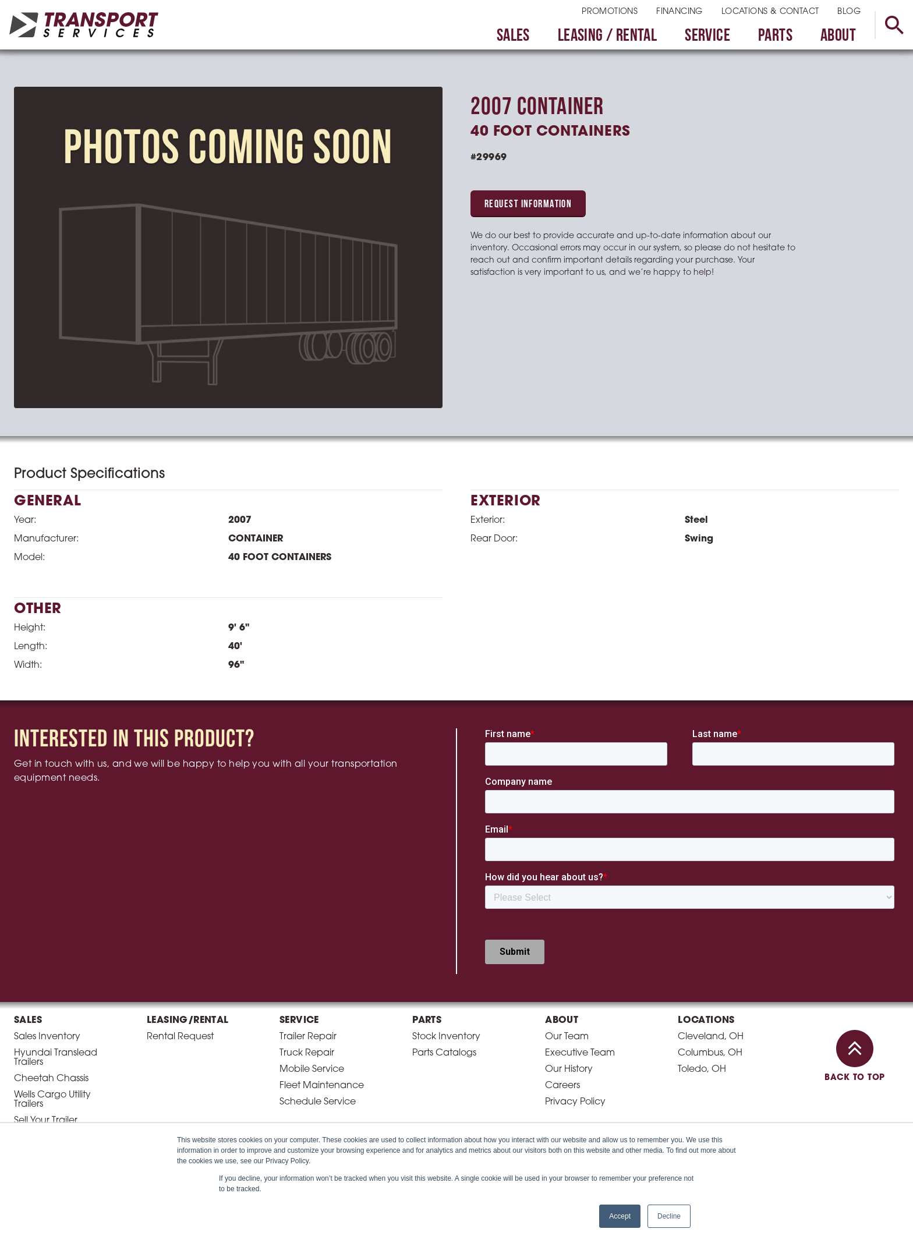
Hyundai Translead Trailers (55, 1058)
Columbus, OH (710, 1053)
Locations (706, 1020)
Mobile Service (311, 1069)
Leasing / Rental (607, 36)
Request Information (528, 204)
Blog (849, 12)
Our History (569, 1069)
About (838, 36)
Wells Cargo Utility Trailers (52, 1099)
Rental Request (180, 1037)
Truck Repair (306, 1053)
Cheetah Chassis (51, 1078)
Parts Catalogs (444, 1053)
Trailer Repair (308, 1037)
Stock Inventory (446, 1037)
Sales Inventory (47, 1037)
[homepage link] (83, 25)
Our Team (567, 1037)
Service (707, 36)
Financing (679, 12)
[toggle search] (894, 25)
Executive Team (580, 1053)
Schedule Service (317, 1102)
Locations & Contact (770, 12)
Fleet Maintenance (321, 1085)
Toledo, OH (702, 1069)
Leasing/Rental (188, 1020)
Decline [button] (669, 1216)
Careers (562, 1085)
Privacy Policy (575, 1102)
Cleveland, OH (711, 1037)
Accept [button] (620, 1216)
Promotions (610, 12)
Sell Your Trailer (45, 1120)
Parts (775, 36)
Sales (513, 36)
